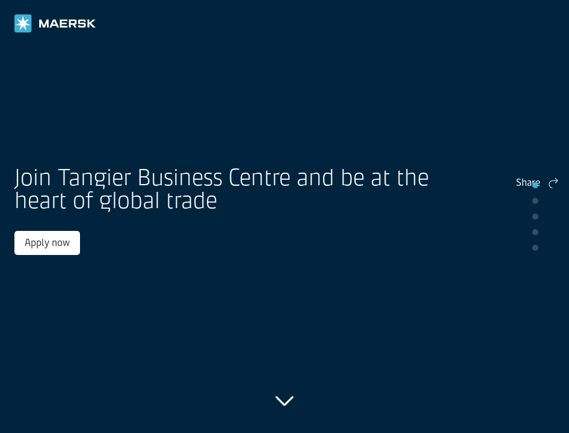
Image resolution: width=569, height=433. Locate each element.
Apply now (83, 248)
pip (535, 185)
